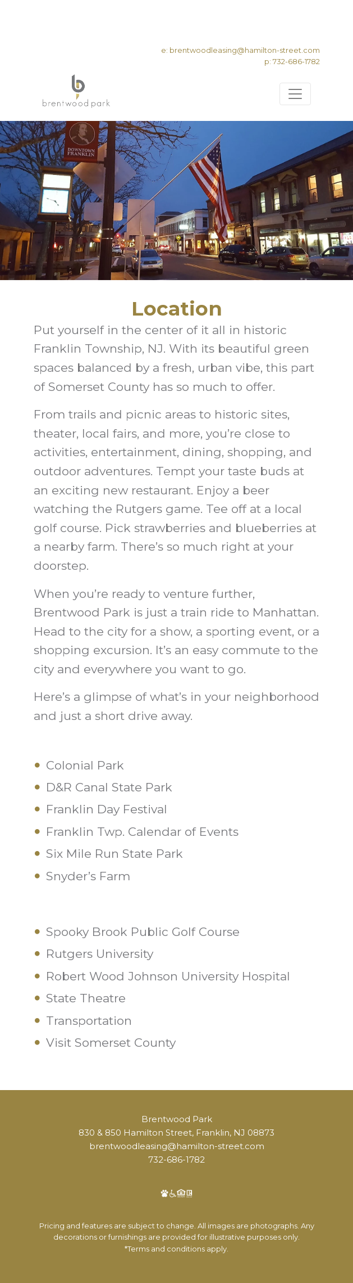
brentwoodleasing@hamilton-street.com (244, 50)
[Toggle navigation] (295, 94)
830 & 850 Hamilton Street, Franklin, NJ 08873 (176, 1132)
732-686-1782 (296, 61)
